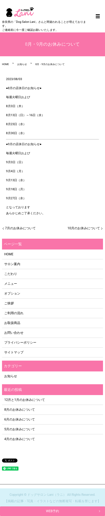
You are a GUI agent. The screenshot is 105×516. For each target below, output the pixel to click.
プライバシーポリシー (20, 342)
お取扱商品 (12, 323)
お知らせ (22, 64)
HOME (5, 64)
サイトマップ (13, 352)
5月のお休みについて (19, 429)
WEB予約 (52, 511)
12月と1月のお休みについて (24, 400)
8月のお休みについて (19, 409)
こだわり (10, 274)
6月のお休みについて (19, 419)
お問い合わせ (13, 333)
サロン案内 (12, 264)
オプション (12, 293)
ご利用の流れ (13, 313)
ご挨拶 (9, 303)
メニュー (10, 284)
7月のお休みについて (20, 228)
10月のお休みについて (83, 228)
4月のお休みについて (19, 439)
